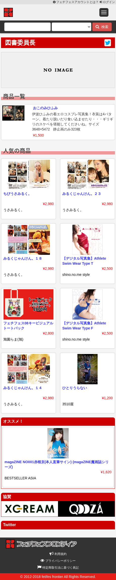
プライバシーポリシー (57, 561)
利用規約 (57, 554)
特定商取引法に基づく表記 (57, 567)
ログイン (107, 2)
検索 (102, 27)
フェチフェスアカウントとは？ (76, 2)
